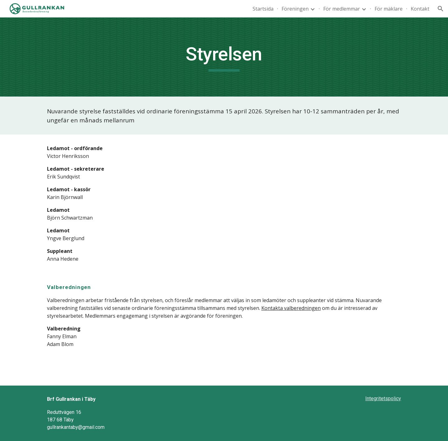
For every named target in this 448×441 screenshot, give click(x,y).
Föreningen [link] (295, 8)
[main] (224, 57)
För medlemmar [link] (341, 8)
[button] (440, 8)
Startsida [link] (263, 8)
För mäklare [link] (389, 8)
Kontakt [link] (420, 8)
